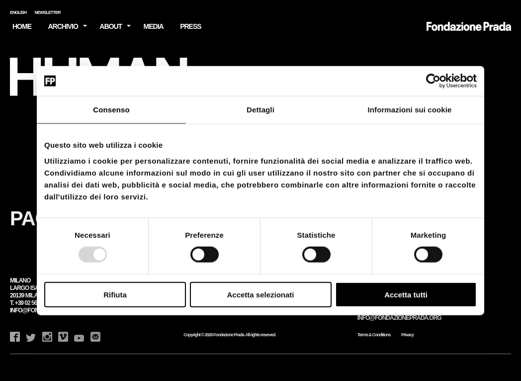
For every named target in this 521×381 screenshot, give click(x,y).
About (110, 26)
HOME (21, 26)
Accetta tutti (406, 294)
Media (154, 26)
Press (190, 26)
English (18, 12)
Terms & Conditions (374, 334)
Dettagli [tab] (260, 109)
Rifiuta (115, 294)
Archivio (63, 26)
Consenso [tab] (111, 109)
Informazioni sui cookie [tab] (410, 109)
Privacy (407, 334)
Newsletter (48, 12)
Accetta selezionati (260, 294)
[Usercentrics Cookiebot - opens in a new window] (433, 81)
